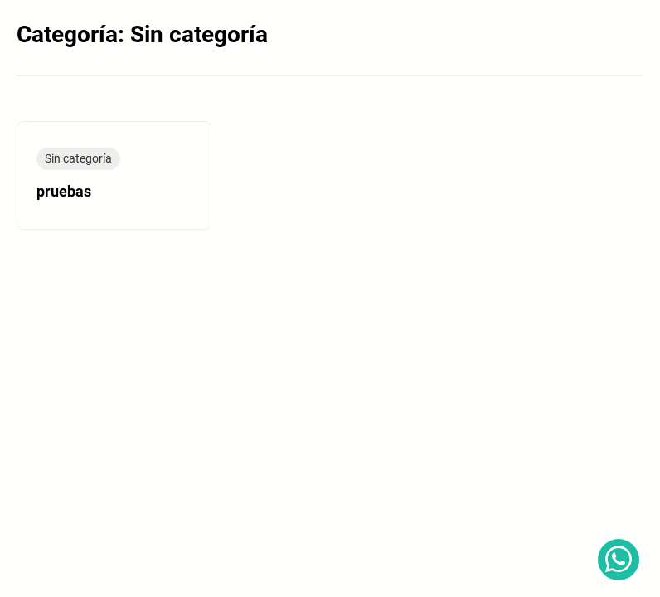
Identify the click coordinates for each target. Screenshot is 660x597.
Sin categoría (78, 158)
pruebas (63, 191)
